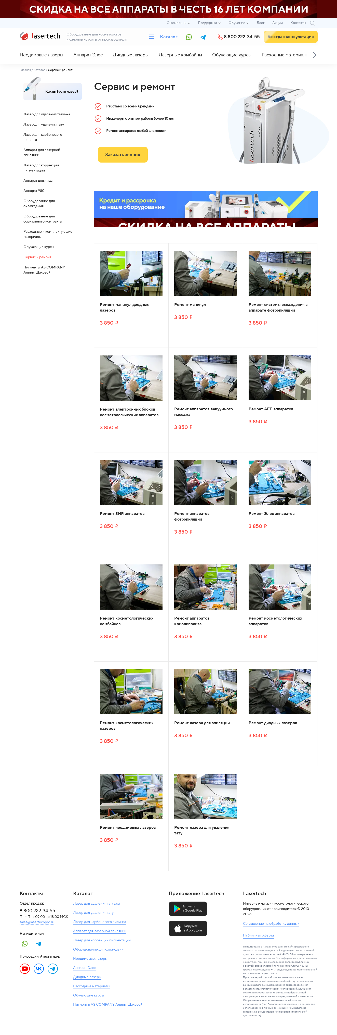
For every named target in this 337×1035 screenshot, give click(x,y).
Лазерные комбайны (180, 55)
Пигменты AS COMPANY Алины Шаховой (44, 270)
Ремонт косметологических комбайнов (126, 621)
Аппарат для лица (37, 180)
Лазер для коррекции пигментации (41, 168)
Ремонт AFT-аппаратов (271, 409)
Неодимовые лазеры (41, 55)
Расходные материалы (285, 55)
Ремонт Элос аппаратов (272, 513)
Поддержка (207, 23)
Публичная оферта (258, 935)
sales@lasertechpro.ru (37, 922)
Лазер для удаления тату (43, 124)
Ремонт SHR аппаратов (122, 513)
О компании (176, 23)
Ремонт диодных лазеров (273, 722)
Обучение (236, 23)
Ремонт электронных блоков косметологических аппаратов (129, 412)
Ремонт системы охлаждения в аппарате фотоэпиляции (278, 307)
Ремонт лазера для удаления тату (201, 830)
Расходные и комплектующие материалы (47, 234)
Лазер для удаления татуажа (46, 114)
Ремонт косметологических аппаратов (275, 621)
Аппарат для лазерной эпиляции (41, 152)
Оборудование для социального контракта (42, 219)
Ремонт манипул (190, 304)
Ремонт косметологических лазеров (126, 725)
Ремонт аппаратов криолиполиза (192, 621)
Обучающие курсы (231, 55)
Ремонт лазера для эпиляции (202, 722)
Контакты (298, 23)
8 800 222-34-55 (242, 37)
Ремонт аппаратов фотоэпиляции (192, 516)
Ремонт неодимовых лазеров (128, 827)
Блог (261, 23)
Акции (277, 23)
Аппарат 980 (33, 191)
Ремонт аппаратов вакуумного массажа (203, 411)
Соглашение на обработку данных (271, 923)
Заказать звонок (122, 155)
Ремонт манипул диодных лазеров (124, 307)
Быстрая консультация (290, 37)
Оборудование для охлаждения (39, 203)
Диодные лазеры (131, 55)
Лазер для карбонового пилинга (42, 137)
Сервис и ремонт (37, 257)
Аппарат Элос (88, 55)
